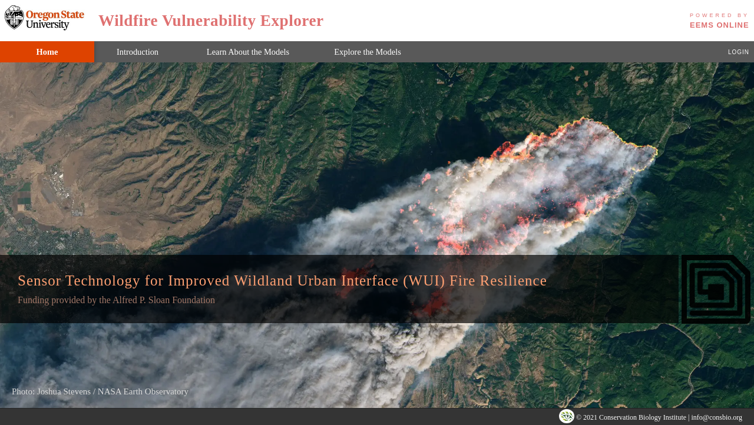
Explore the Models (367, 52)
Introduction (137, 52)
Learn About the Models (248, 52)
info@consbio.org (717, 417)
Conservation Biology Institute (642, 417)
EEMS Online (719, 19)
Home (47, 52)
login (738, 51)
